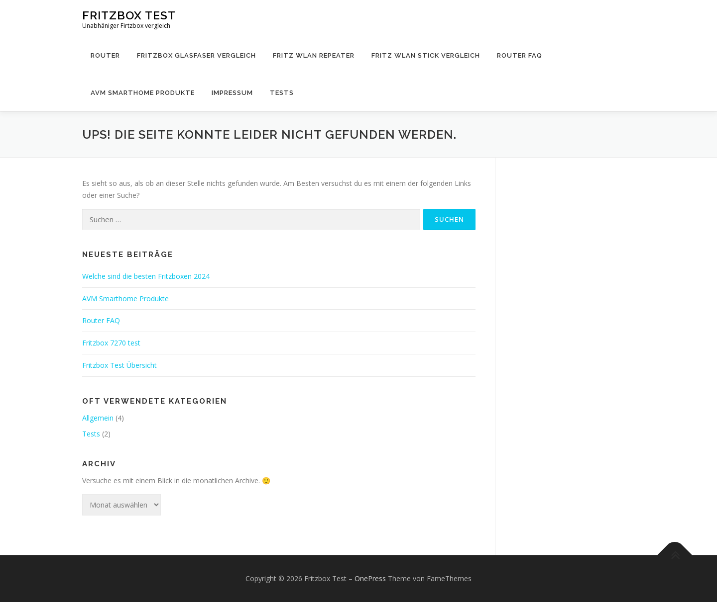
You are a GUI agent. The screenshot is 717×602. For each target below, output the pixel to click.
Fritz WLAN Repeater (314, 55)
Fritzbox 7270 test (111, 342)
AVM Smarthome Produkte (143, 92)
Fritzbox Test (129, 15)
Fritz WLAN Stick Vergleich (425, 55)
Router (105, 55)
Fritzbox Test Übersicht (119, 365)
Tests (282, 92)
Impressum (232, 92)
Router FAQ (519, 55)
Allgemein (98, 418)
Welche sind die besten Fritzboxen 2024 (146, 276)
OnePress (370, 578)
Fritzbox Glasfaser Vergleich (196, 55)
